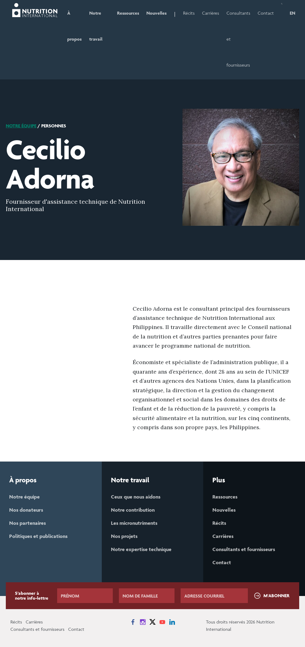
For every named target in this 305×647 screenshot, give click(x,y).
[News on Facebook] (133, 622)
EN (292, 13)
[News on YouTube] (162, 622)
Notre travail (95, 26)
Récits (189, 13)
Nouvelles (156, 13)
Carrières (210, 13)
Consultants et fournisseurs (238, 39)
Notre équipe (21, 126)
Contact (266, 13)
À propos (74, 26)
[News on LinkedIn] (172, 622)
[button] (281, 39)
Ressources (128, 13)
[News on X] (152, 622)
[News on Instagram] (142, 622)
